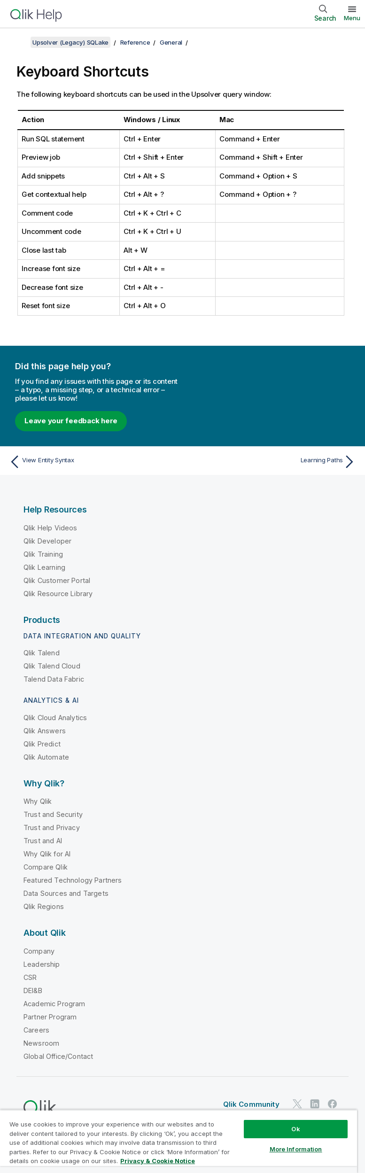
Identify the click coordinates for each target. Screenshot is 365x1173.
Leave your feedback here (70, 420)
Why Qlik (37, 801)
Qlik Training (43, 554)
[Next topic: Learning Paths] (272, 462)
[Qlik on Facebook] (333, 1104)
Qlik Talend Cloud (51, 666)
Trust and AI (42, 841)
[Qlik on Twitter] (297, 1104)
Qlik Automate (46, 757)
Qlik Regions (43, 906)
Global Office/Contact (58, 1056)
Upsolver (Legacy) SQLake (70, 42)
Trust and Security (53, 814)
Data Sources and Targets (66, 893)
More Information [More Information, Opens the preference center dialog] (296, 1149)
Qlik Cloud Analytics (55, 718)
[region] (178, 1141)
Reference (135, 42)
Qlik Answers (44, 731)
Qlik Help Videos (50, 528)
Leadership (41, 964)
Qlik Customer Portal (56, 580)
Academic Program (54, 1004)
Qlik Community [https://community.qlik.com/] (251, 1104)
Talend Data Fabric (53, 679)
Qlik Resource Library (58, 594)
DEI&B (32, 990)
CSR (30, 977)
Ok (295, 1129)
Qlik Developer (47, 541)
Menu (352, 18)
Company (38, 951)
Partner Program (50, 1017)
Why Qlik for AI (46, 854)
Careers (36, 1030)
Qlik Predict (42, 744)
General (171, 42)
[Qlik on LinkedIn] (315, 1104)
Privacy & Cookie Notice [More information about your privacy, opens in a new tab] (157, 1161)
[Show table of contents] (19, 42)
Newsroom (41, 1043)
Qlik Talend (41, 653)
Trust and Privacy (51, 827)
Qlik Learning (44, 567)
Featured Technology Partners (72, 880)
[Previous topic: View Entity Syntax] (93, 462)
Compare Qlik (45, 867)
